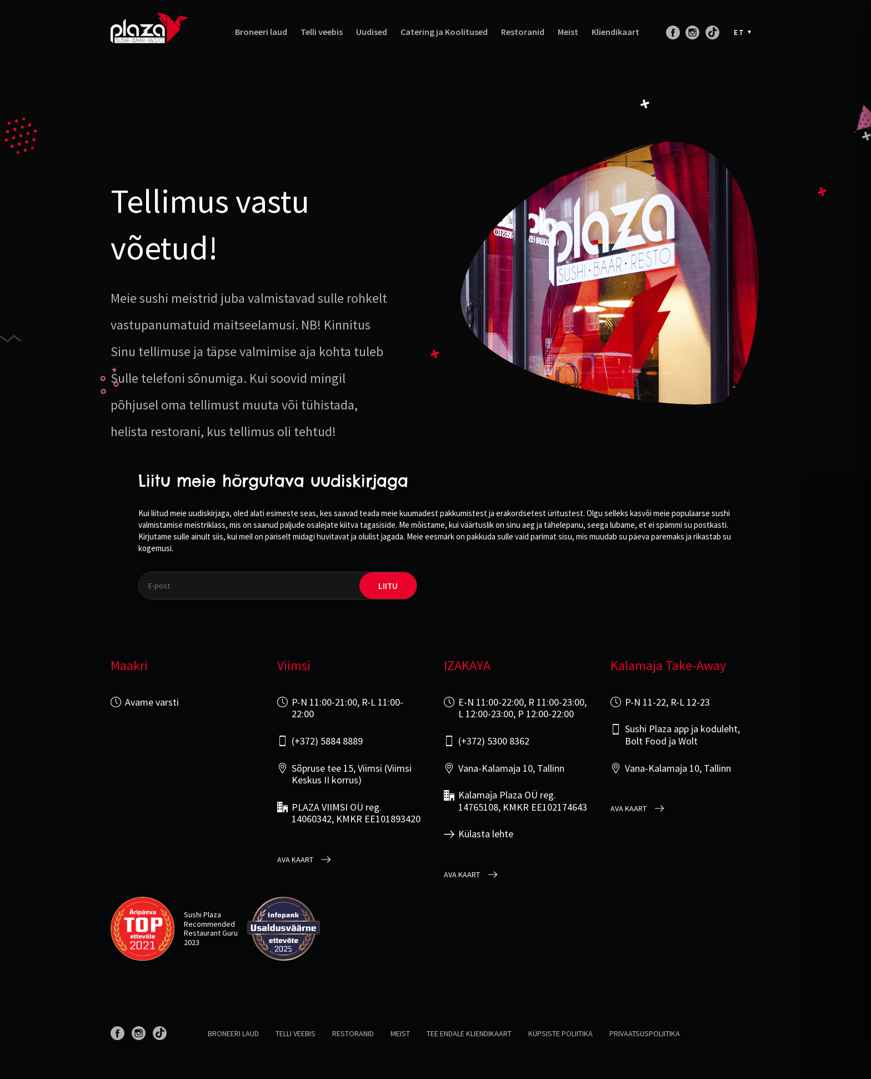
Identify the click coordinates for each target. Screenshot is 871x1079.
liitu (388, 586)
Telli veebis (322, 32)
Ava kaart (295, 860)
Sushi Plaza (202, 915)
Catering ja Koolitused (444, 32)
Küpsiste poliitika (560, 1033)
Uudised (371, 32)
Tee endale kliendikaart (469, 1033)
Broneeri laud (261, 32)
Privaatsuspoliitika (644, 1033)
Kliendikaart (615, 32)
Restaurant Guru (211, 933)
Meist (568, 32)
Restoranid (522, 32)
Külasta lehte (485, 834)
